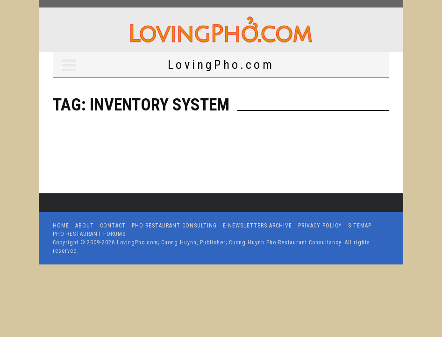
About (84, 225)
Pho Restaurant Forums (89, 234)
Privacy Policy (320, 225)
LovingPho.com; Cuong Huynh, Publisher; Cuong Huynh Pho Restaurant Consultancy (229, 242)
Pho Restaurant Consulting (174, 225)
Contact (113, 225)
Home (61, 225)
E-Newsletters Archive (257, 225)
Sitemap (359, 225)
